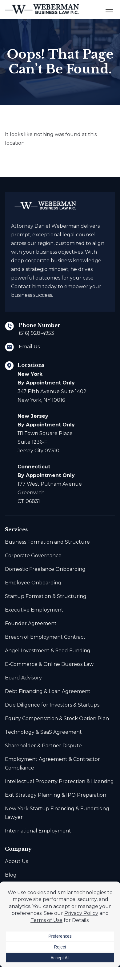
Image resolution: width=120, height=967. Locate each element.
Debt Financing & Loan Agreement (47, 691)
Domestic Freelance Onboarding (45, 569)
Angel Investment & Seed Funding (47, 651)
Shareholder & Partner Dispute (43, 746)
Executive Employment (34, 610)
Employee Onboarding (33, 583)
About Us (16, 861)
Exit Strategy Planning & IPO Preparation (55, 795)
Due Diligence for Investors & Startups (52, 705)
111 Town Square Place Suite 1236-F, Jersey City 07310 (46, 433)
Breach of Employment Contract (45, 637)
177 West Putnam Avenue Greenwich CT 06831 (50, 484)
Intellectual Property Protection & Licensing (59, 781)
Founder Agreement (31, 623)
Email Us (29, 347)
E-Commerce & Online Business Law (49, 664)
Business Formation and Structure (47, 542)
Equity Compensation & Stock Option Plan (57, 718)
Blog (11, 875)
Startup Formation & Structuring (45, 596)
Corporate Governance (33, 555)
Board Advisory (23, 678)
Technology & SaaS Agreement (43, 732)
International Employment (38, 831)
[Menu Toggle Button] (109, 9)
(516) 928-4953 (36, 333)
